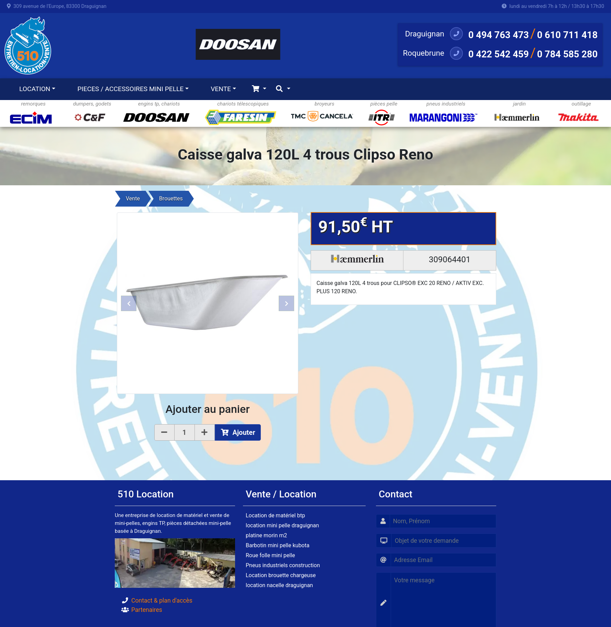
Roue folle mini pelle (270, 555)
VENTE (221, 89)
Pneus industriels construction (283, 565)
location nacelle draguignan (279, 585)
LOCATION (34, 89)
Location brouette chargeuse (281, 575)
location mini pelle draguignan (282, 525)
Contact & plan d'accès (161, 600)
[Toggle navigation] (259, 89)
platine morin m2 (266, 535)
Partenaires (146, 609)
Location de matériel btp (275, 515)
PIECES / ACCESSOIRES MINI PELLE (130, 89)
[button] (129, 303)
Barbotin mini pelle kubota (277, 545)
